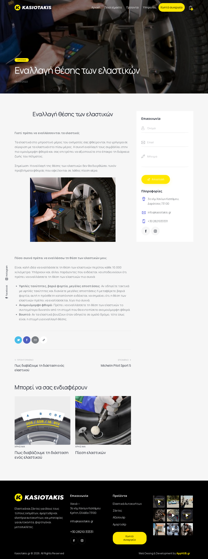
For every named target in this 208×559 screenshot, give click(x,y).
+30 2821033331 (158, 221)
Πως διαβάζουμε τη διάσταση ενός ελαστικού (41, 455)
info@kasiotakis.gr (159, 212)
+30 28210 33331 (81, 531)
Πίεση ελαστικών (90, 452)
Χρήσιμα (21, 60)
